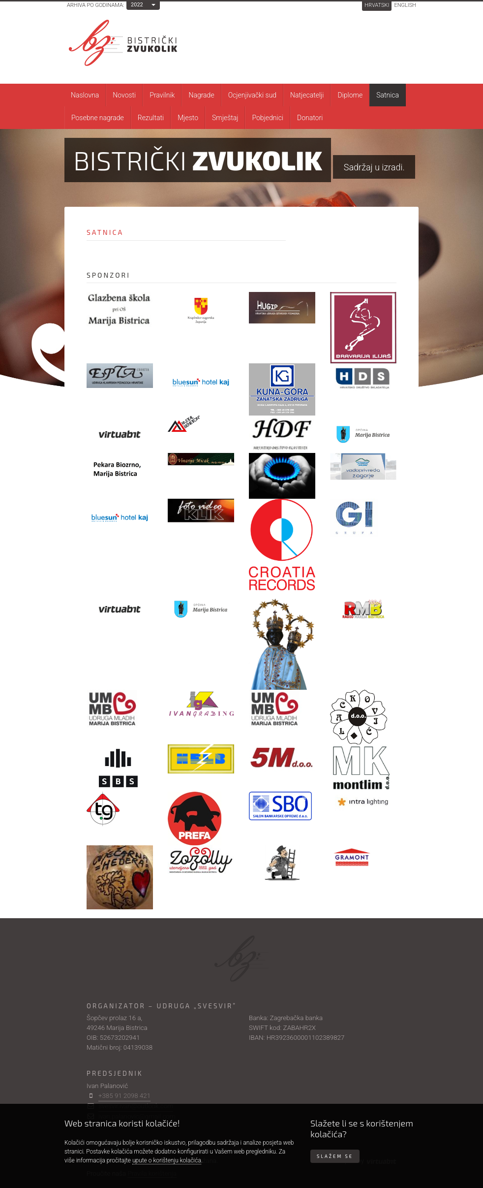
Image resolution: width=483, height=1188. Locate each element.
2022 (137, 4)
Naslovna (85, 95)
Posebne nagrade (97, 118)
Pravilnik (162, 95)
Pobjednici (267, 118)
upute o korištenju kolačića (166, 1160)
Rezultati (151, 118)
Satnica (387, 95)
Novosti (124, 95)
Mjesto (188, 118)
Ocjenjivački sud (252, 95)
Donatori (310, 118)
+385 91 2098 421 (124, 1095)
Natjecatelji (307, 95)
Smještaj (225, 118)
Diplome (349, 95)
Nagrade (201, 95)
